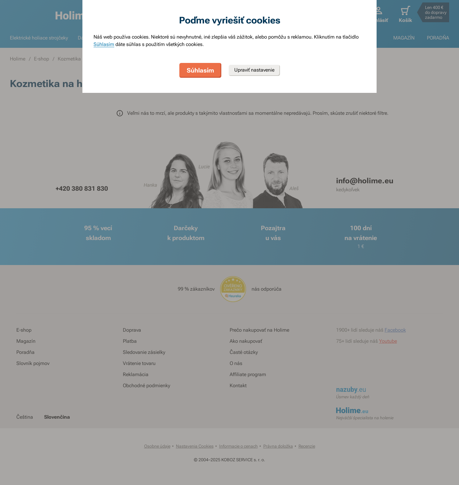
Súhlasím (104, 44)
